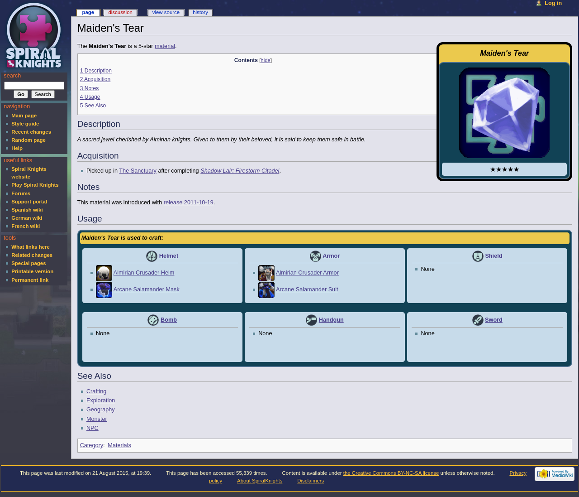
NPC (92, 428)
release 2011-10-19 (189, 202)
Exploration (100, 400)
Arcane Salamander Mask (147, 289)
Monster (96, 419)
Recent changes (31, 132)
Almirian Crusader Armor (307, 273)
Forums (20, 193)
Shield (493, 255)
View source (166, 12)
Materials (119, 445)
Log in (553, 3)
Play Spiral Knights (34, 185)
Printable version (32, 271)
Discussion (120, 12)
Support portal (29, 201)
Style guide (25, 123)
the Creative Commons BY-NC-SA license (391, 473)
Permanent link (29, 280)
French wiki (25, 226)
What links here (30, 247)
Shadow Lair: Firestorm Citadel (239, 171)
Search (12, 75)
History (200, 12)
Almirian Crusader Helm (144, 273)
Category (91, 445)
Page (88, 12)
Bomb (169, 320)
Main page (24, 115)
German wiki (26, 218)
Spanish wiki (27, 209)
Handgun (331, 320)
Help (17, 148)
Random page (28, 140)
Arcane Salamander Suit (307, 289)
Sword (494, 320)
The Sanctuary (138, 171)
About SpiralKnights (259, 480)
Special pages (28, 263)
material (165, 46)
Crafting (96, 391)
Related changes (31, 255)
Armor (331, 255)
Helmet (168, 255)
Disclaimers (310, 480)
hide (265, 60)
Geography (100, 409)
